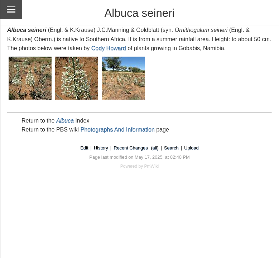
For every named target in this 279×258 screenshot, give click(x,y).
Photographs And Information (118, 129)
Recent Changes (131, 147)
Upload (191, 147)
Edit (84, 147)
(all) (154, 147)
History (101, 147)
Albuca (65, 121)
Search (171, 147)
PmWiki (151, 166)
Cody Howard (108, 48)
